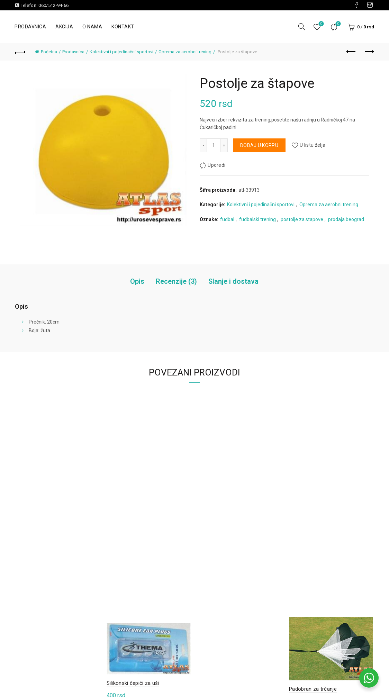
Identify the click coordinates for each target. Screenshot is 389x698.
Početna (49, 51)
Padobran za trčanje (313, 689)
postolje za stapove (302, 219)
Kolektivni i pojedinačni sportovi (121, 51)
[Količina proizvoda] (213, 145)
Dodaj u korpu (259, 145)
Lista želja (320, 24)
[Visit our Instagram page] (370, 5)
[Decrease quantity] (203, 145)
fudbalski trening (257, 219)
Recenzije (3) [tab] (176, 281)
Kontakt (122, 26)
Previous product (351, 51)
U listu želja (312, 145)
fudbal (227, 219)
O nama (92, 26)
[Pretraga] (301, 26)
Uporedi (337, 24)
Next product (369, 51)
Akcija (64, 26)
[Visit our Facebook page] (356, 5)
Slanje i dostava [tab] (233, 281)
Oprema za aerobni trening (185, 51)
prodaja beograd (346, 219)
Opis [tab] (137, 281)
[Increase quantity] (224, 145)
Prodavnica (30, 26)
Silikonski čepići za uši (133, 683)
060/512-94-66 (53, 5)
